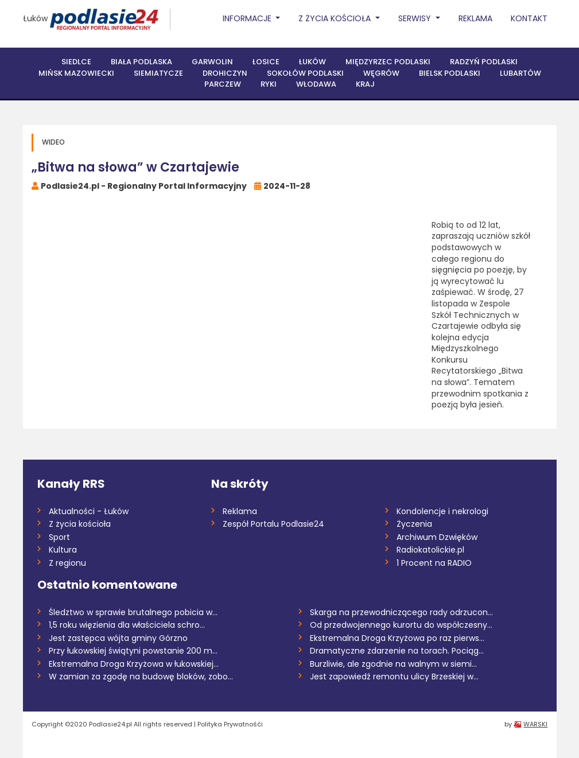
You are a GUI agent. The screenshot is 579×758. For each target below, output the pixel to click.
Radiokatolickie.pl (430, 549)
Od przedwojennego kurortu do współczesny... (401, 625)
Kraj (365, 84)
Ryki (269, 84)
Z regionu (67, 563)
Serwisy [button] (415, 18)
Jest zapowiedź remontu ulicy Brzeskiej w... (394, 676)
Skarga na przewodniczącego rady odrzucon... (401, 612)
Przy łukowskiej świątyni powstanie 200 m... (133, 650)
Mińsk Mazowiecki (76, 73)
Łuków (35, 18)
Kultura (63, 549)
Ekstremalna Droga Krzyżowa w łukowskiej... (134, 664)
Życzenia (414, 524)
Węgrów (381, 73)
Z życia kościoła (80, 524)
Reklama (475, 18)
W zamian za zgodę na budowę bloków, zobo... (141, 676)
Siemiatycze (158, 73)
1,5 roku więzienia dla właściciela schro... (127, 625)
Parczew (222, 84)
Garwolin (212, 61)
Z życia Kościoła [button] (335, 18)
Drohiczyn (225, 73)
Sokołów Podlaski (305, 73)
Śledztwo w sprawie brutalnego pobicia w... (133, 612)
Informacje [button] (248, 18)
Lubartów (520, 73)
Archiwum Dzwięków (437, 537)
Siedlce (76, 61)
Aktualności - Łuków (89, 511)
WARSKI (535, 724)
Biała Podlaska (141, 61)
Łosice (265, 61)
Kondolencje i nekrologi (442, 511)
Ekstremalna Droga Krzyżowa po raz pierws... (397, 638)
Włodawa (316, 84)
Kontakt (529, 18)
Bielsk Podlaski (449, 73)
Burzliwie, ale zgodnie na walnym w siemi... (393, 664)
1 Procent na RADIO (434, 563)
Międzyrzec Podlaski (387, 61)
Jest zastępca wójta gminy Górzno (118, 638)
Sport (59, 537)
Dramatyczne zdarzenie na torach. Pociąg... (397, 650)
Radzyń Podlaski (484, 61)
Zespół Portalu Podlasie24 (273, 524)
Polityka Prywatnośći (230, 724)
